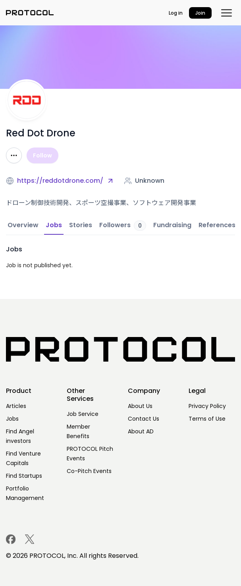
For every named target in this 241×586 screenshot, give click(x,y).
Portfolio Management (25, 493)
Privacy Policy (207, 406)
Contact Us (143, 419)
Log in (176, 13)
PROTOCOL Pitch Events (90, 453)
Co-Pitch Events (89, 471)
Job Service (82, 414)
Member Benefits (78, 431)
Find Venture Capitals (23, 458)
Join (200, 13)
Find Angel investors (20, 436)
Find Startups (24, 476)
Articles (16, 406)
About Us (140, 406)
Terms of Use (207, 419)
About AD (141, 431)
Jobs (12, 419)
